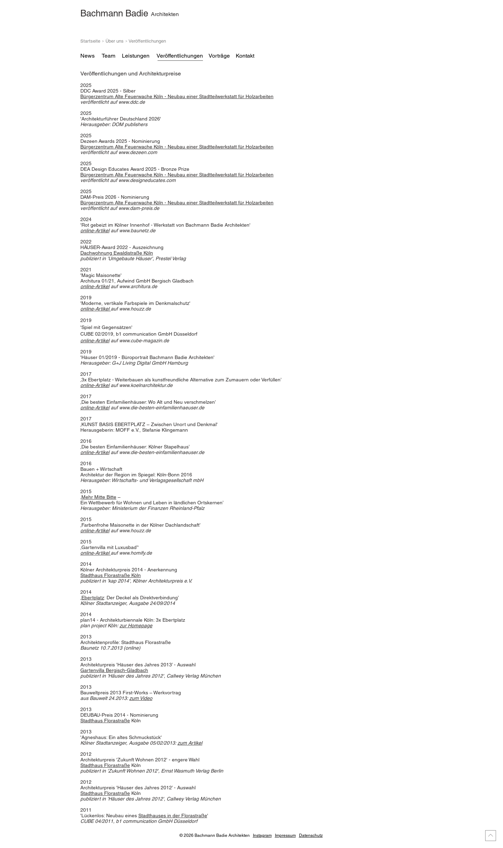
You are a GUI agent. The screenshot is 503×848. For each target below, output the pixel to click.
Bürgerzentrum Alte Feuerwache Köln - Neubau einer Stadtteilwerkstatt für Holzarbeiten (177, 174)
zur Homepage (135, 625)
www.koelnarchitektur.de (146, 385)
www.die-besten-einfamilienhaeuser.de (161, 407)
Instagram (262, 835)
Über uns (115, 41)
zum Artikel (189, 743)
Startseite (90, 41)
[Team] (108, 56)
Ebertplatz (92, 597)
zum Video (140, 698)
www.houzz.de (135, 309)
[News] (87, 56)
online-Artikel (94, 230)
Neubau (177, 96)
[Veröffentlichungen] (179, 56)
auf (118, 152)
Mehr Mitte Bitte (98, 497)
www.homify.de (135, 553)
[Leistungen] (135, 56)
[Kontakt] (245, 56)
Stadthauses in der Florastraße (172, 815)
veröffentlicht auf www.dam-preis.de (119, 208)
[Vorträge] (219, 56)
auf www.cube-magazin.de (139, 340)
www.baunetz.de (137, 230)
